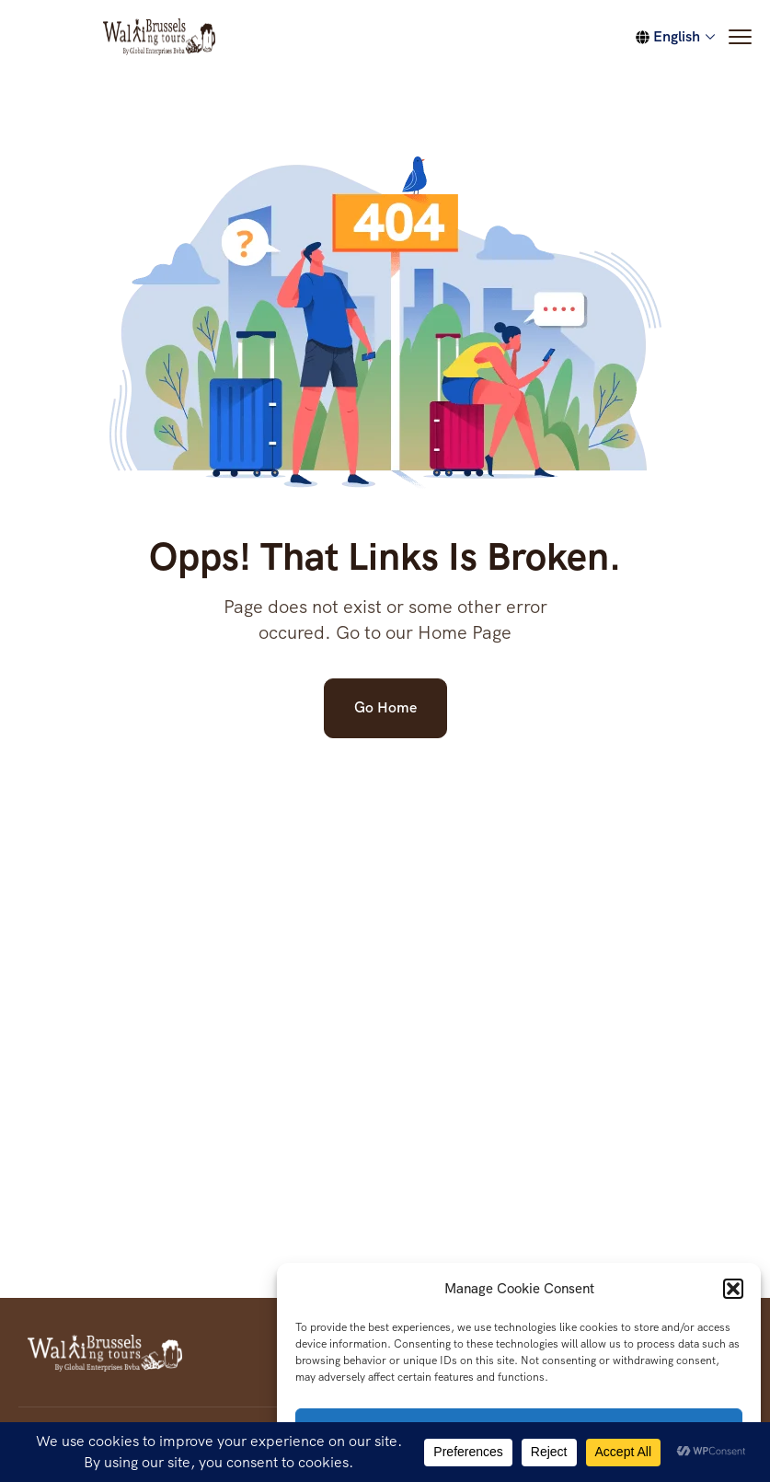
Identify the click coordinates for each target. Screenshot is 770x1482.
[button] (733, 1288)
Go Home (385, 707)
